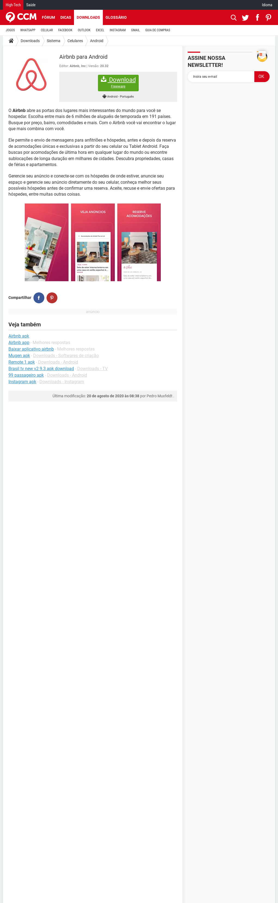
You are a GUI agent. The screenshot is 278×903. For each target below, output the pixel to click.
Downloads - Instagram (61, 381)
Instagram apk (22, 381)
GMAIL (135, 30)
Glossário (116, 17)
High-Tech (13, 5)
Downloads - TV (92, 368)
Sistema (53, 41)
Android (96, 41)
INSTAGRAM (118, 30)
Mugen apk (19, 355)
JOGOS (10, 30)
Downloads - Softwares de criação (66, 355)
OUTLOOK (84, 30)
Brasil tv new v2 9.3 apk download (41, 368)
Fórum (48, 17)
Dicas (65, 17)
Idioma (267, 5)
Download (118, 82)
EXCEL (100, 30)
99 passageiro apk (26, 375)
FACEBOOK (65, 30)
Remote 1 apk (21, 362)
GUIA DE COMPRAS (157, 30)
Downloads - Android (58, 362)
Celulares (75, 41)
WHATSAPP (27, 30)
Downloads (88, 17)
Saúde (30, 5)
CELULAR (47, 30)
